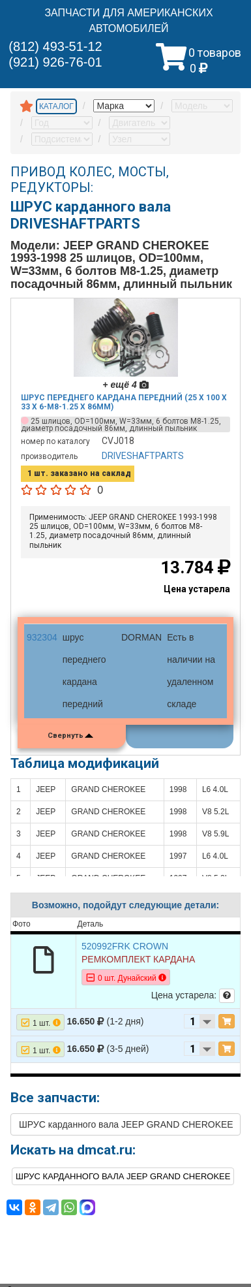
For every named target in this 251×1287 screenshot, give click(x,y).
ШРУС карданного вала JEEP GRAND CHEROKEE (126, 1124)
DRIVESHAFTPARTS (143, 456)
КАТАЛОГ (56, 106)
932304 (42, 637)
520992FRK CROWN (124, 946)
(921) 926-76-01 (55, 62)
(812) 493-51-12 (55, 46)
